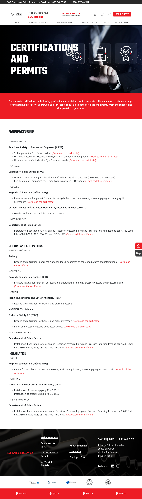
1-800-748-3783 (38, 13)
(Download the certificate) (65, 153)
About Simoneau (78, 445)
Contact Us (75, 451)
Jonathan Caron (106, 448)
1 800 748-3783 (126, 439)
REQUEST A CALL (81, 2)
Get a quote (122, 14)
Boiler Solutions (49, 437)
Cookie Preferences (108, 452)
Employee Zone (77, 457)
